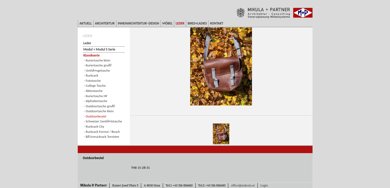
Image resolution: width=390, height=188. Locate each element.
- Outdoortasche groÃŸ (99, 106)
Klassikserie (91, 55)
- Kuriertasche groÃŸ (98, 65)
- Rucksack (91, 75)
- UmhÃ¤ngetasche (97, 70)
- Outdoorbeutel (95, 116)
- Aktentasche (93, 91)
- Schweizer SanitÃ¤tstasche (103, 121)
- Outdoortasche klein (99, 111)
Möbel (167, 23)
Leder (180, 23)
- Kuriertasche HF (95, 96)
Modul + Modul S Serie (99, 49)
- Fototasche (92, 81)
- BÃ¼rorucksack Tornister (101, 137)
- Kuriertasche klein (97, 60)
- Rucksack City (94, 126)
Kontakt (216, 23)
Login (264, 185)
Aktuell (86, 23)
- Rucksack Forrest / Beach (102, 132)
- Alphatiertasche (95, 101)
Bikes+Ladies (197, 23)
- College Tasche (95, 85)
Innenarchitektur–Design (138, 23)
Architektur (105, 23)
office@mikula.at (243, 185)
